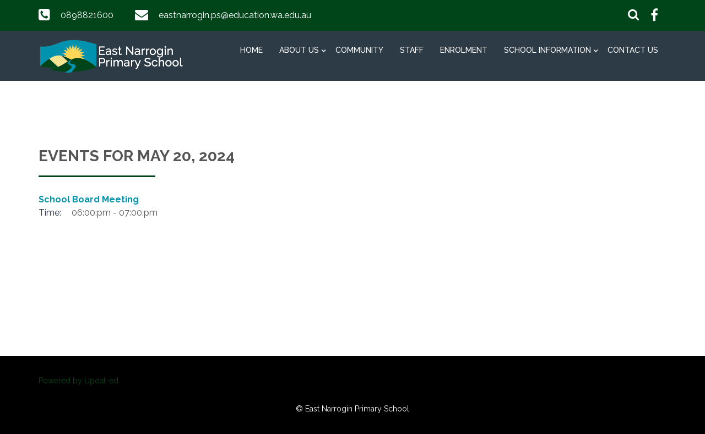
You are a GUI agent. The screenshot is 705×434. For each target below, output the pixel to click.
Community (359, 50)
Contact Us (633, 50)
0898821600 (87, 15)
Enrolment (463, 50)
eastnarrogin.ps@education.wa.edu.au (235, 15)
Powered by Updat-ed (78, 380)
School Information (547, 50)
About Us (299, 50)
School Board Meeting (89, 199)
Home (251, 50)
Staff (412, 50)
